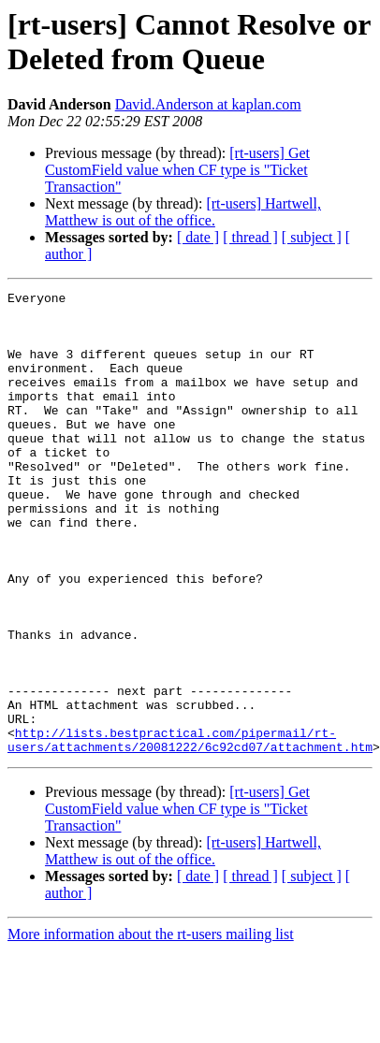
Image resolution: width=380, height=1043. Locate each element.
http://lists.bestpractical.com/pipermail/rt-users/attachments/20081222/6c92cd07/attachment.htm (190, 814)
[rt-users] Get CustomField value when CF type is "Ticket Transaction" (177, 170)
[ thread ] (250, 237)
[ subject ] (312, 237)
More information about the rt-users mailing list (150, 1010)
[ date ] (198, 237)
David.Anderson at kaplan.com (208, 104)
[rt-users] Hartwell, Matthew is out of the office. (183, 212)
